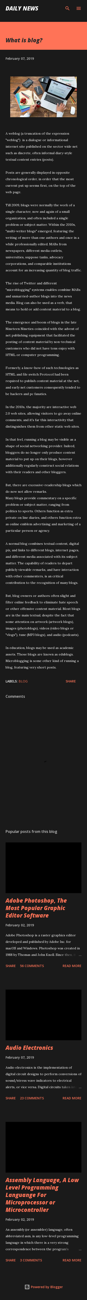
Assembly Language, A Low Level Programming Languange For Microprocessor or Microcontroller (42, 1195)
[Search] (67, 8)
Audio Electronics (29, 1047)
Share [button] (71, 681)
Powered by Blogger (43, 1287)
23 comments (32, 1098)
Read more (72, 966)
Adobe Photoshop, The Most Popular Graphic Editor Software (36, 908)
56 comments (32, 966)
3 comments (31, 1260)
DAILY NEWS (22, 8)
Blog (23, 681)
